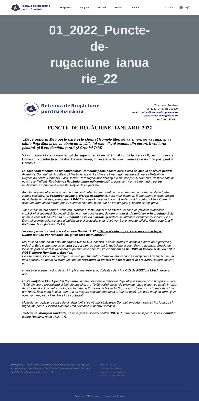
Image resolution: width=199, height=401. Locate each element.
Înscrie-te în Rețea (108, 364)
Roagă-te (84, 7)
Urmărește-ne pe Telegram (112, 375)
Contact (135, 7)
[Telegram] (187, 7)
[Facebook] (181, 7)
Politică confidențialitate (111, 368)
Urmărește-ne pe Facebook (112, 372)
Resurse (102, 7)
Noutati (118, 7)
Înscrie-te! (169, 7)
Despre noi (66, 7)
